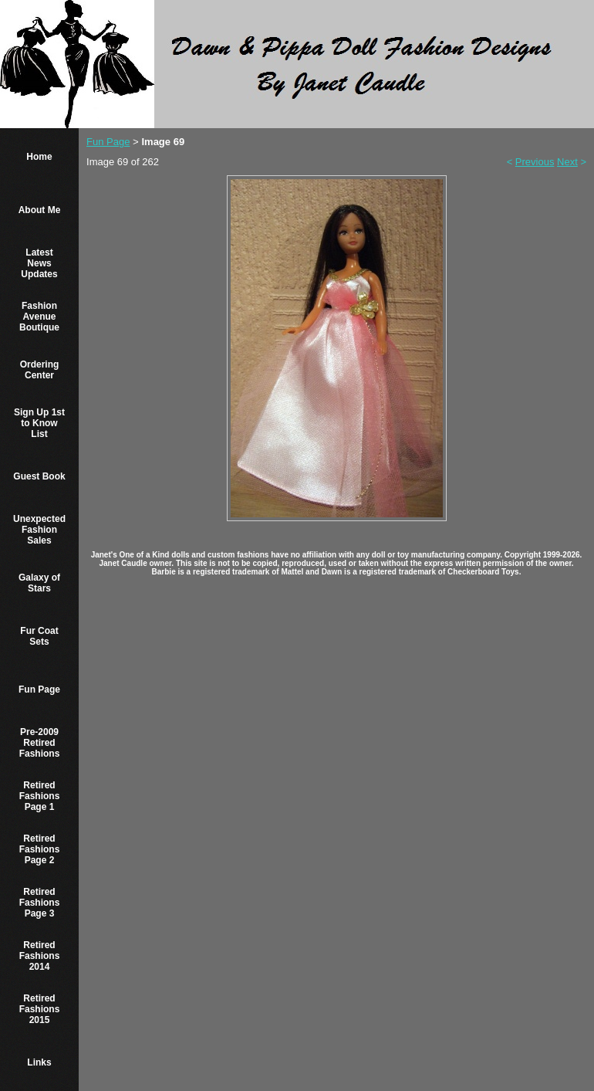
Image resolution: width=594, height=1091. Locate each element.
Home (39, 156)
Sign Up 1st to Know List (39, 423)
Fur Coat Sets (39, 636)
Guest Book (39, 476)
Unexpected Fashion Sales (39, 529)
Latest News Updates (39, 263)
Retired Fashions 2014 (39, 956)
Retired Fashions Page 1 (39, 796)
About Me (40, 210)
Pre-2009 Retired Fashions (39, 743)
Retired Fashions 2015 (39, 1009)
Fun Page (39, 689)
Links (39, 1062)
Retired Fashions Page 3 (39, 902)
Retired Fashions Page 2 (39, 849)
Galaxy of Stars (39, 583)
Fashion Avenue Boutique (39, 316)
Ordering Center (39, 370)
